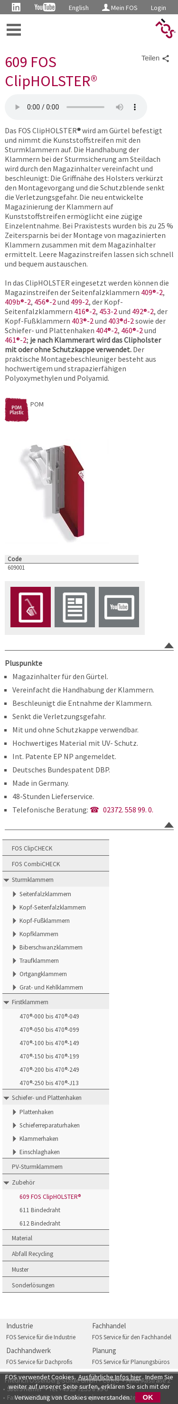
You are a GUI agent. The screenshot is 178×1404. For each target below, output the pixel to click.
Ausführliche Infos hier (109, 1377)
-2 (27, 302)
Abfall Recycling (32, 1254)
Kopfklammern (38, 934)
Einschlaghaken (39, 1152)
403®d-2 (121, 321)
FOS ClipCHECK (32, 848)
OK (148, 1397)
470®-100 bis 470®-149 (49, 1043)
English (79, 7)
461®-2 (16, 340)
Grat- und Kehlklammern (51, 987)
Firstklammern (30, 1002)
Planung (104, 1350)
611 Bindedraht (39, 1210)
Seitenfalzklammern (45, 894)
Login (158, 7)
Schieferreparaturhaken (49, 1125)
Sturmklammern (33, 880)
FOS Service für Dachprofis (39, 1362)
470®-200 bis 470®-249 (49, 1070)
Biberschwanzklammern (51, 947)
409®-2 (152, 292)
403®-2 (83, 321)
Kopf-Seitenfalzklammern (52, 907)
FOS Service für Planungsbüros (130, 1362)
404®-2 (107, 330)
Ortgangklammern (43, 974)
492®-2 (143, 311)
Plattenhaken (36, 1112)
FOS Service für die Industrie (40, 1337)
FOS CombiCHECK (36, 864)
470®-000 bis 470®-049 (49, 1016)
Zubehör (23, 1182)
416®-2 (85, 311)
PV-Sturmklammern (37, 1167)
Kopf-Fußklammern (44, 921)
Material (22, 1238)
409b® (14, 302)
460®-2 (132, 330)
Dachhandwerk (28, 1350)
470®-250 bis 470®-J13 (49, 1083)
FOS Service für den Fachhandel (131, 1337)
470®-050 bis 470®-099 (49, 1030)
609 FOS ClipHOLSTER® (50, 1197)
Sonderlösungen (33, 1285)
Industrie (19, 1325)
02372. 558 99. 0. (128, 809)
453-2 (108, 311)
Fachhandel (109, 1325)
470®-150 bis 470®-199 (49, 1056)
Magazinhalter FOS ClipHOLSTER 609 (76, 107)
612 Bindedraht (39, 1223)
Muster (20, 1270)
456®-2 (45, 302)
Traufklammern (39, 961)
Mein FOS (120, 7)
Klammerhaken (38, 1139)
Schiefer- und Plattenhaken (47, 1098)
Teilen (155, 58)
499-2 (80, 302)
